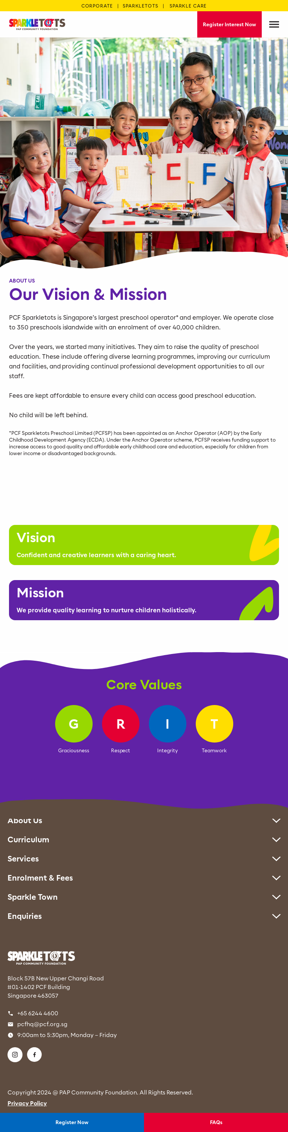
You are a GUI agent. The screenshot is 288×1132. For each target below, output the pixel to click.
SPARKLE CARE (188, 6)
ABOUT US (22, 280)
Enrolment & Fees (144, 878)
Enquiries (144, 916)
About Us (144, 820)
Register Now (72, 1122)
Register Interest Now (229, 24)
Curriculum (144, 839)
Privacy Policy (27, 1103)
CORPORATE (97, 6)
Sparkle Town (144, 897)
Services (144, 859)
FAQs (216, 1122)
